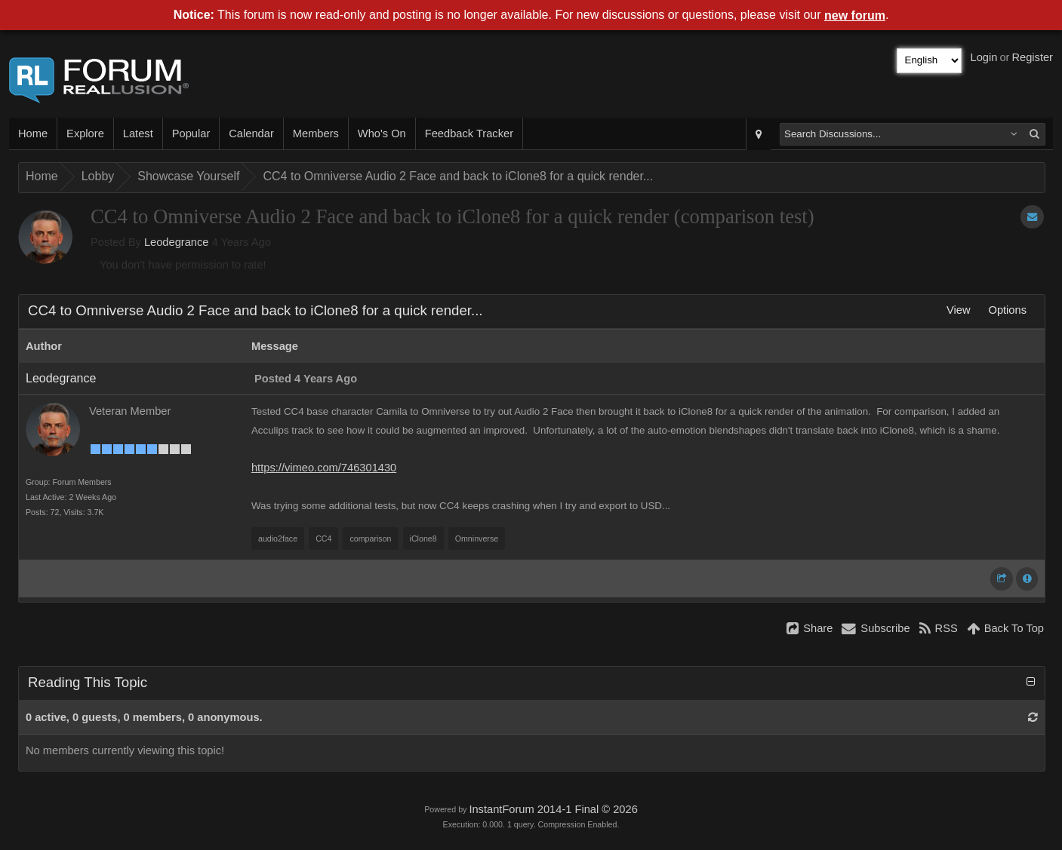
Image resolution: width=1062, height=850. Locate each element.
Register (1032, 57)
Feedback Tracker (469, 133)
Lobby (98, 176)
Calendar (251, 133)
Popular (191, 133)
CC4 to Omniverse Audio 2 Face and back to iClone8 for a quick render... (458, 176)
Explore (85, 133)
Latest (138, 133)
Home (33, 133)
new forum (854, 15)
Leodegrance (176, 242)
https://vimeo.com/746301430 (323, 468)
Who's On (382, 133)
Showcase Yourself (188, 176)
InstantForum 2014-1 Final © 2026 (553, 809)
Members (316, 133)
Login (984, 57)
